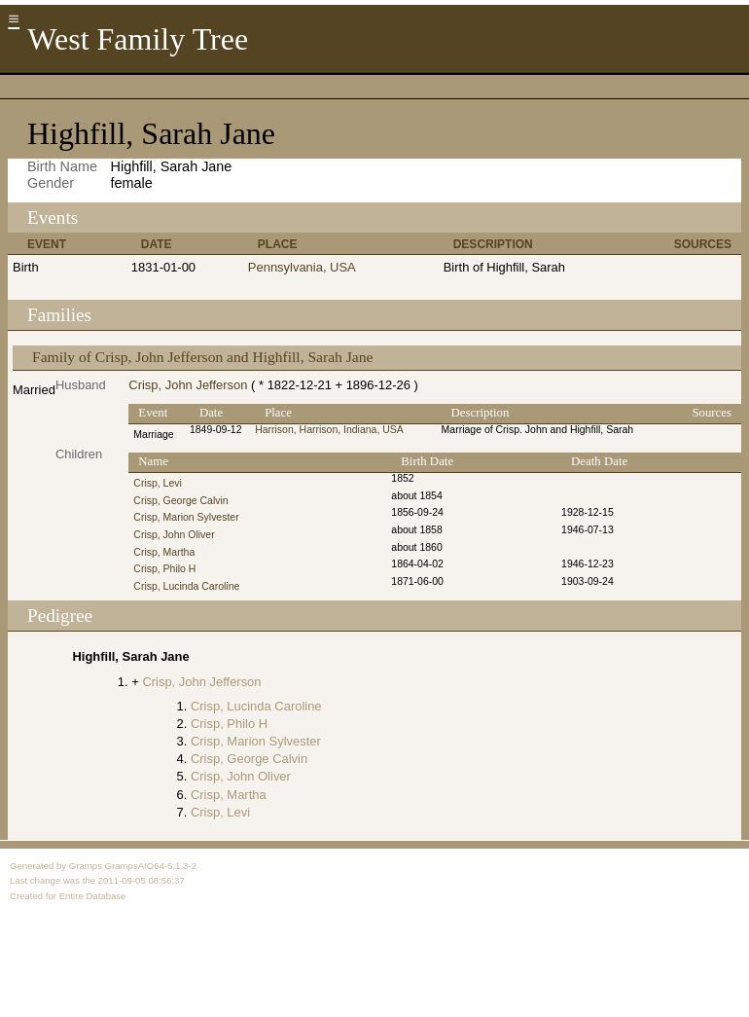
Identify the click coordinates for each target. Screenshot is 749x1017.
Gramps (85, 865)
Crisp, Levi (157, 483)
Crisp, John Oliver (173, 534)
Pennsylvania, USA (302, 267)
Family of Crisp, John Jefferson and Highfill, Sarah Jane (202, 356)
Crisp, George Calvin (180, 500)
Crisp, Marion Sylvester (185, 517)
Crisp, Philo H (164, 568)
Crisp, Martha (164, 552)
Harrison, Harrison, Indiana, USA (329, 429)
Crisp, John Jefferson (187, 385)
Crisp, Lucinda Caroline (186, 586)
